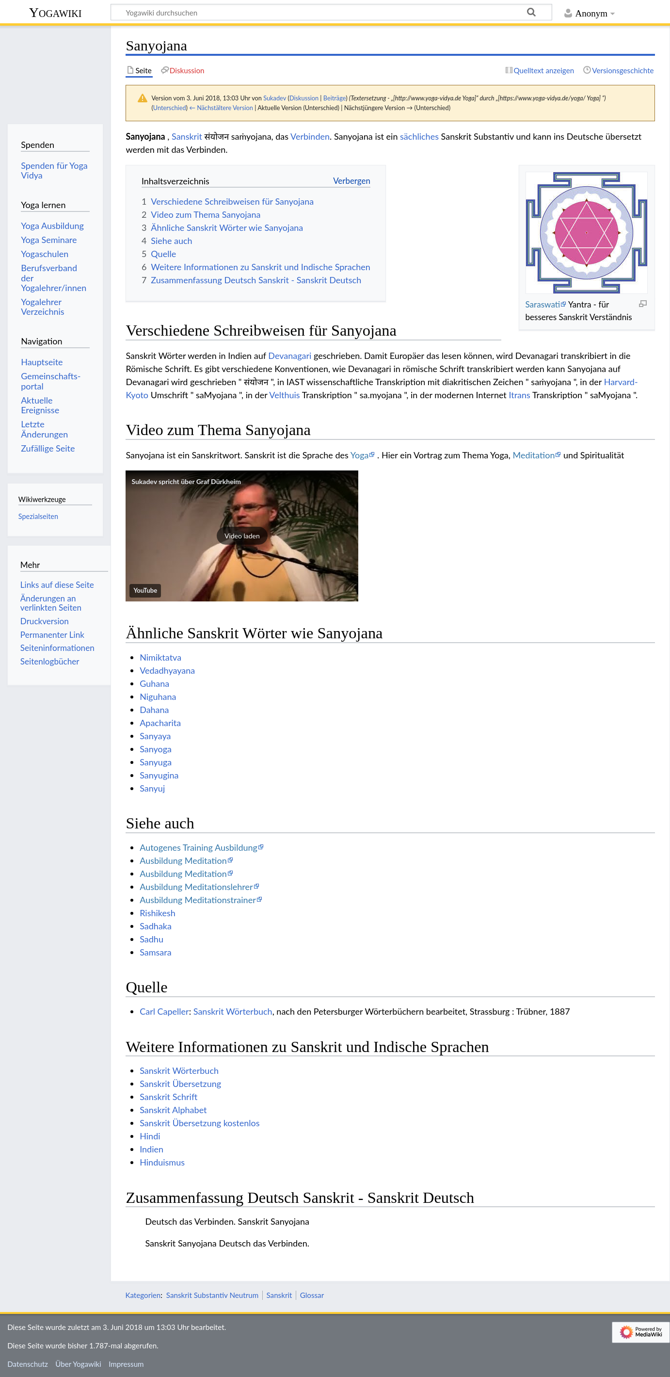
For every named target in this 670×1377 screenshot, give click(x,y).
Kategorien (142, 1295)
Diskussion (304, 98)
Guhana (154, 683)
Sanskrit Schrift (168, 1096)
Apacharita (160, 722)
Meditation (534, 455)
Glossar (312, 1295)
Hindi (150, 1136)
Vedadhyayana (167, 670)
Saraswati (542, 304)
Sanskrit (187, 136)
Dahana (154, 709)
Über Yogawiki (78, 1364)
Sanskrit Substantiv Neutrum (212, 1295)
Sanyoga (156, 749)
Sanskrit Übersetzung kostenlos (199, 1123)
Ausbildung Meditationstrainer (198, 899)
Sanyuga (156, 762)
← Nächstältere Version (221, 108)
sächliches (419, 136)
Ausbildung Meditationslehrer (196, 886)
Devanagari (289, 355)
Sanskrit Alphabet (173, 1109)
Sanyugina (159, 775)
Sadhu (151, 939)
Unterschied (169, 108)
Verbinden (310, 136)
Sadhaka (156, 926)
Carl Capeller (164, 1011)
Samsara (156, 952)
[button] (242, 535)
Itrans (519, 394)
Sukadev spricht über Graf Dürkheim (186, 481)
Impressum (126, 1364)
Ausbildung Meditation (183, 860)
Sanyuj (152, 788)
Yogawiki (55, 12)
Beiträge (334, 98)
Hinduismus (162, 1162)
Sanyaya (155, 735)
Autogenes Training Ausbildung (198, 847)
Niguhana (158, 696)
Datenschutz (27, 1364)
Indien (151, 1149)
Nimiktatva (160, 657)
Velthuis (284, 394)
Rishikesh (157, 912)
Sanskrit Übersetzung (180, 1083)
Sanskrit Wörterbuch (232, 1011)
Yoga (360, 455)
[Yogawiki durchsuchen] (331, 12)
